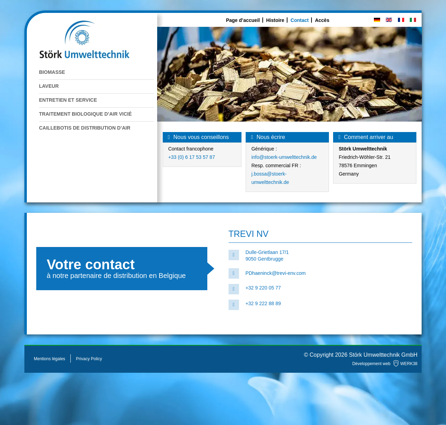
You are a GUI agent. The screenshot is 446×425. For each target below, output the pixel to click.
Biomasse (52, 72)
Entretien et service (68, 100)
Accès (322, 20)
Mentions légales (49, 358)
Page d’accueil (243, 20)
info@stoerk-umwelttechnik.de (284, 157)
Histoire (275, 20)
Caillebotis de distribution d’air (84, 128)
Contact (300, 20)
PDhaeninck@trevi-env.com (275, 273)
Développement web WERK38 (384, 363)
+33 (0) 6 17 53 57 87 (191, 157)
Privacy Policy (89, 358)
